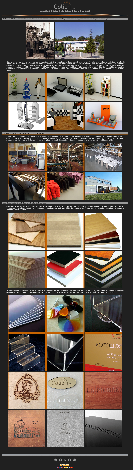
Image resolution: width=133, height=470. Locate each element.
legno (76, 11)
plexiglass (66, 11)
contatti (86, 11)
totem (55, 11)
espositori (45, 11)
